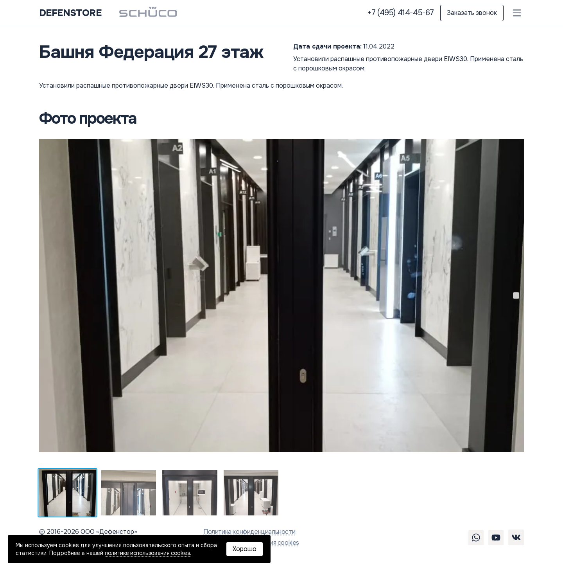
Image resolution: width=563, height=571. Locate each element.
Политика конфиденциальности (249, 532)
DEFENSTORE (70, 13)
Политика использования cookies (251, 543)
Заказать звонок (472, 13)
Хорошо (244, 549)
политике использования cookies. (148, 553)
